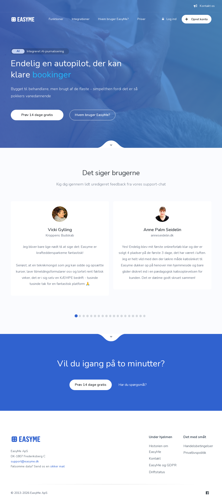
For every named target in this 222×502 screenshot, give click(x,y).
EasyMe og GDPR (162, 465)
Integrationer (81, 19)
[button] (76, 316)
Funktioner (56, 19)
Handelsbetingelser (198, 446)
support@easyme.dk (25, 461)
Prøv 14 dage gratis (37, 115)
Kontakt (155, 458)
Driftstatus (157, 472)
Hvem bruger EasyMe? (113, 19)
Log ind (169, 19)
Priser (141, 19)
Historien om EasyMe (158, 449)
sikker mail (57, 466)
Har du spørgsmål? (132, 384)
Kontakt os (204, 6)
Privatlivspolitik (194, 452)
